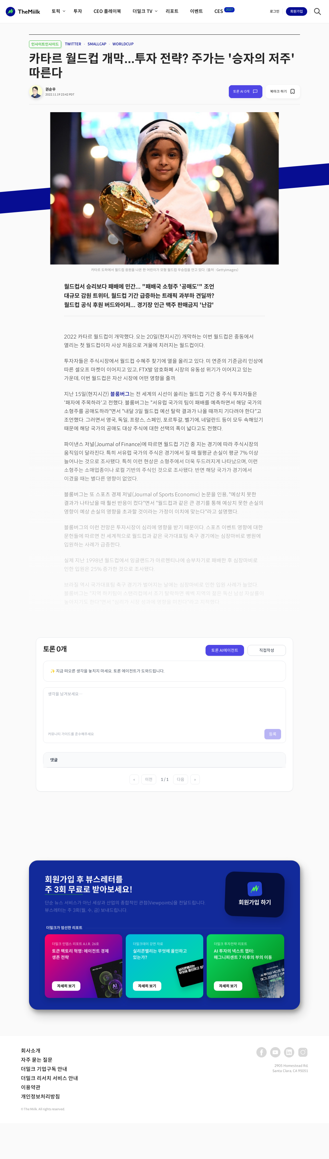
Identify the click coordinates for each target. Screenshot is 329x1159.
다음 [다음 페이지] (180, 779)
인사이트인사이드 (45, 44)
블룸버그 (120, 394)
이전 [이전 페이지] (148, 779)
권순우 (50, 89)
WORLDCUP (123, 44)
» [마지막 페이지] (195, 779)
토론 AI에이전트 (224, 650)
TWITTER (73, 44)
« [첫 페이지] (134, 779)
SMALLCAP (97, 44)
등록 (272, 734)
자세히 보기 (66, 1085)
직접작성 (266, 650)
